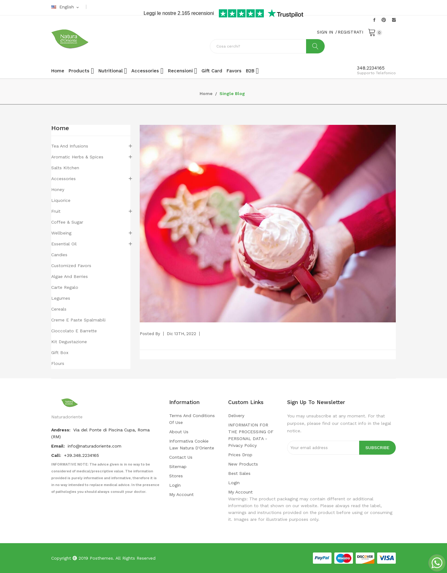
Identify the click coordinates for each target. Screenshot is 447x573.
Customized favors (71, 265)
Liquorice (60, 200)
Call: (56, 455)
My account (181, 494)
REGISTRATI (350, 32)
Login (175, 485)
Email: (58, 445)
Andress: (61, 429)
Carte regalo (64, 287)
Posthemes (101, 558)
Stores (176, 475)
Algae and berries (69, 276)
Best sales (239, 473)
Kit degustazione (69, 341)
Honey (57, 189)
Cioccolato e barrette (74, 330)
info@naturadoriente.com (94, 445)
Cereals (58, 309)
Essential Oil (64, 243)
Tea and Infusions (69, 145)
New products (243, 464)
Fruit (56, 211)
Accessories (63, 178)
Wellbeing (61, 232)
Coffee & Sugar (67, 222)
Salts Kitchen (65, 167)
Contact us (180, 457)
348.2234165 (371, 68)
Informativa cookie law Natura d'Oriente (191, 444)
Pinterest (384, 20)
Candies (59, 254)
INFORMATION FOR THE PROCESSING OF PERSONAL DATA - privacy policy (250, 435)
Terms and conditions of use (192, 419)
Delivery (236, 415)
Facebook (374, 20)
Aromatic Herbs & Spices (77, 156)
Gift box (59, 352)
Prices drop (240, 454)
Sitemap (178, 466)
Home (60, 128)
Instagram (394, 20)
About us (178, 431)
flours (57, 363)
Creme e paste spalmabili (78, 319)
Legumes (60, 298)
